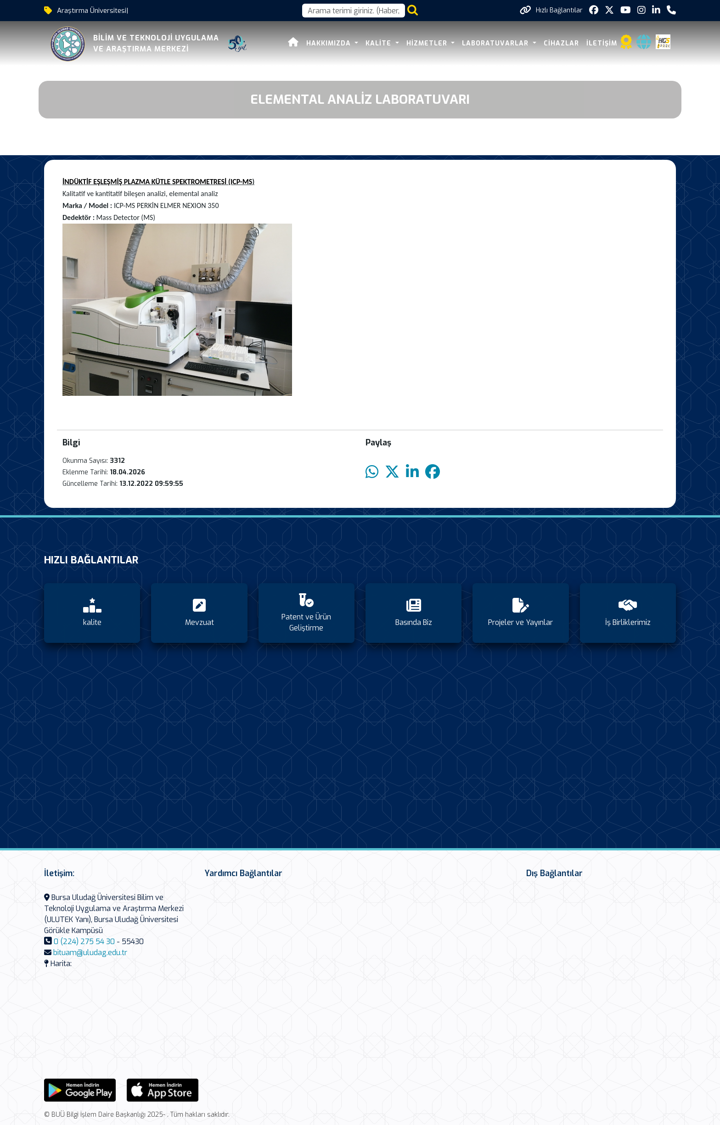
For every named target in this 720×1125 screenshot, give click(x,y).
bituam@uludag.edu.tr (90, 952)
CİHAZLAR (561, 43)
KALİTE (380, 43)
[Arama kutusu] (353, 10)
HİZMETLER (428, 43)
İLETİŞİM (601, 43)
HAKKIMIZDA (329, 43)
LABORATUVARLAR (496, 43)
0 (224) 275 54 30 (84, 941)
